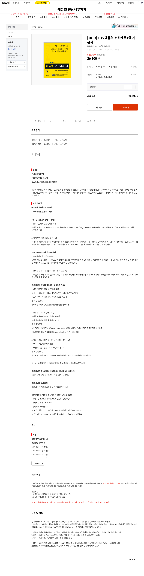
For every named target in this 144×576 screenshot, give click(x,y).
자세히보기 (134, 67)
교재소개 (41, 27)
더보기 (37, 463)
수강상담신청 (11, 62)
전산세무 (10, 36)
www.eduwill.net (51, 304)
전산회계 (10, 32)
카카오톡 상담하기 (13, 67)
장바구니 (99, 107)
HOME (33, 27)
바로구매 (125, 107)
